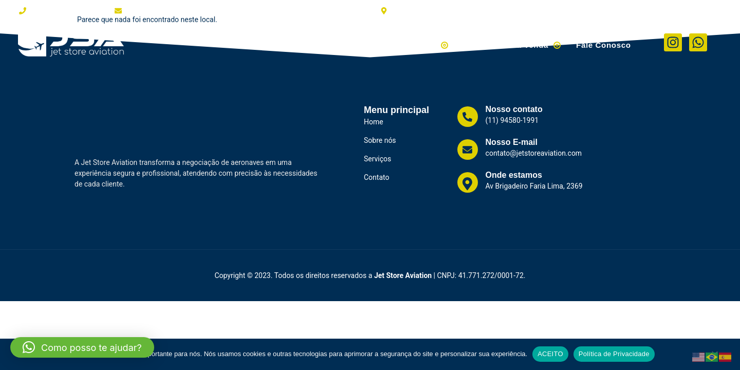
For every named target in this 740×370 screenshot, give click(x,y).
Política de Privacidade (614, 354)
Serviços (357, 42)
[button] (82, 347)
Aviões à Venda (423, 42)
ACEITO (550, 354)
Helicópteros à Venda (519, 42)
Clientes (310, 42)
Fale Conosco (605, 42)
